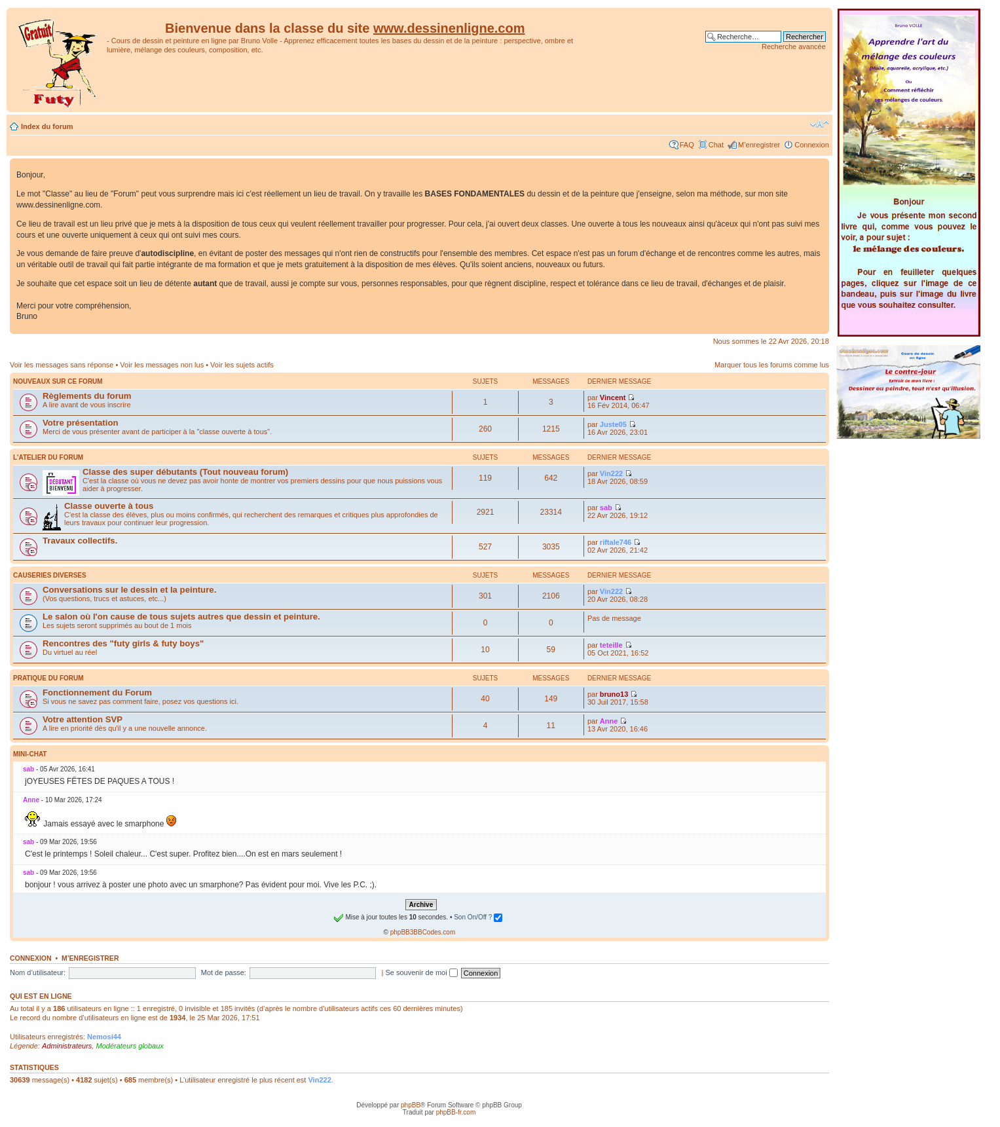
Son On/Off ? (478, 917)
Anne (609, 721)
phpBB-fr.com (456, 1112)
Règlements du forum (87, 396)
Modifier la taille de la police (819, 124)
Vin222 (611, 473)
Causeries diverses (49, 575)
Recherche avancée (794, 46)
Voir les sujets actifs (242, 365)
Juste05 (613, 424)
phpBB (410, 1105)
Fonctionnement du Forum (97, 692)
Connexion (811, 145)
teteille (611, 645)
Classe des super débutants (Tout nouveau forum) (185, 472)
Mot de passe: (223, 972)
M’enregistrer (759, 145)
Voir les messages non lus (162, 365)
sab (606, 507)
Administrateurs (67, 1046)
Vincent (613, 397)
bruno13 (614, 694)
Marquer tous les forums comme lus (771, 365)
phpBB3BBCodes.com (423, 932)
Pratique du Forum (48, 678)
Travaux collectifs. (80, 540)
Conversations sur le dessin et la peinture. (129, 590)
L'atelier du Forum (48, 457)
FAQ (687, 145)
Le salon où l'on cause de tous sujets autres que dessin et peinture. (181, 616)
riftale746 (615, 542)
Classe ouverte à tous (108, 506)
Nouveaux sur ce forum (58, 381)
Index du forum (47, 126)
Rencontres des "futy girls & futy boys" (123, 643)
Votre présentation (81, 423)
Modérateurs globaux (129, 1046)
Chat (716, 145)
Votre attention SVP (82, 719)
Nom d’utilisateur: (37, 972)
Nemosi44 (104, 1037)
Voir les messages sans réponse (61, 365)
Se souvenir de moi (421, 972)
